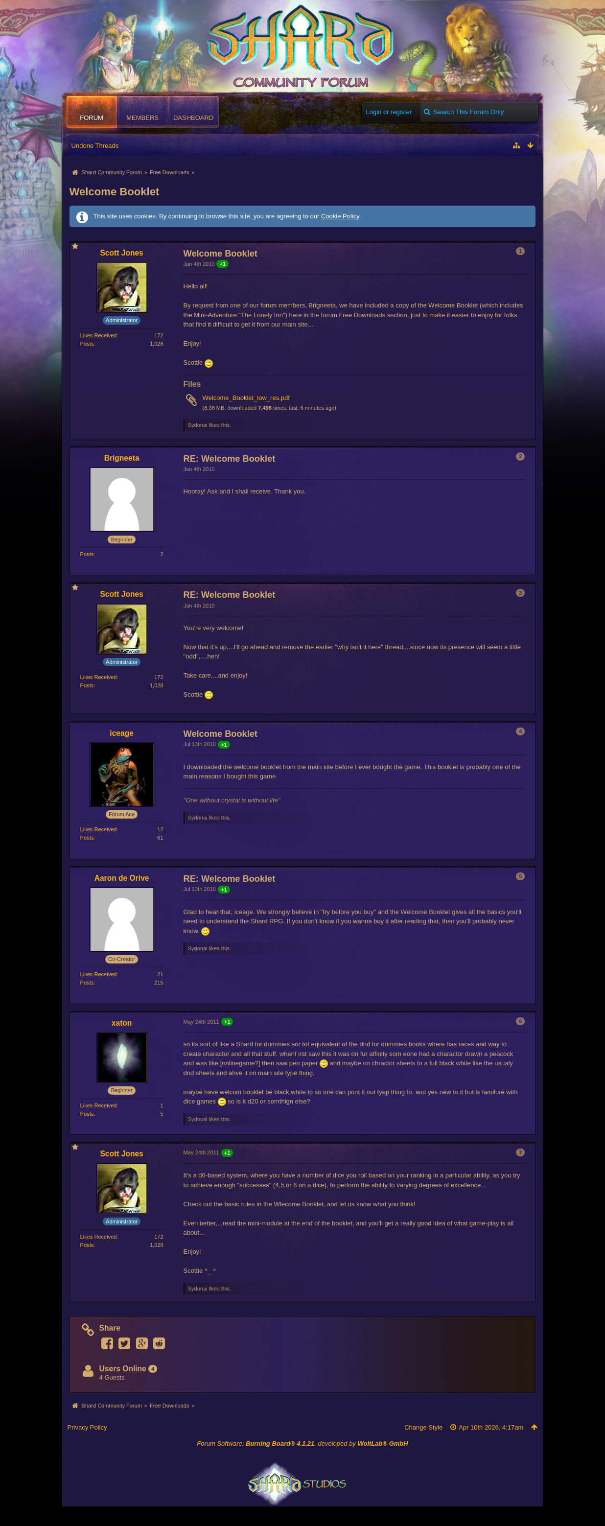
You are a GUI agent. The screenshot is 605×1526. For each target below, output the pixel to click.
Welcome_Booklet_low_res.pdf (246, 397)
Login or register (389, 112)
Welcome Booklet (115, 192)
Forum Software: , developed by (302, 1443)
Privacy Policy (87, 1427)
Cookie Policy (340, 216)
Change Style (423, 1427)
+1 (222, 264)
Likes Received (98, 335)
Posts (87, 344)
